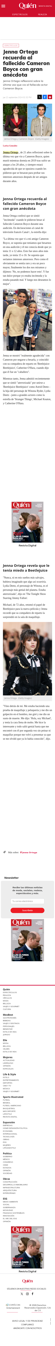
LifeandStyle (9, 1148)
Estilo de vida (10, 1052)
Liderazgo (8, 1063)
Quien (22, 1294)
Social (6, 1204)
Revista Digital (45, 6)
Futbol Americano (12, 1105)
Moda (6, 1001)
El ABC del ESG (10, 1218)
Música (6, 1088)
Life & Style (9, 1074)
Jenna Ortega (10, 152)
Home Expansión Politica (15, 1128)
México (6, 1159)
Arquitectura (10, 1190)
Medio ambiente (10, 1202)
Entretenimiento (11, 1080)
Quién (6, 989)
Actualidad (9, 1060)
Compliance (27, 1324)
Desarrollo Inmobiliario (15, 1185)
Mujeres (7, 1057)
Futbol (6, 1100)
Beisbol (6, 1103)
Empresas (7, 1125)
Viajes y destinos (11, 1023)
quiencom (29, 1293)
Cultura (7, 1009)
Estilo (6, 1077)
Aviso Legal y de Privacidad (27, 1321)
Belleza (7, 1003)
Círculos (7, 998)
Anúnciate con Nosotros (27, 1328)
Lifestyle (7, 1114)
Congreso (8, 1162)
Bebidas (7, 1020)
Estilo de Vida (10, 1032)
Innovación (8, 1216)
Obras (6, 1139)
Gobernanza (9, 1207)
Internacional (10, 1134)
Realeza (42, 14)
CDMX (5, 1165)
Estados (7, 1168)
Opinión (7, 1066)
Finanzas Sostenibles (13, 1213)
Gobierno (7, 1156)
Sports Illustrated (13, 1097)
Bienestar (7, 1029)
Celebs (6, 1049)
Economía (8, 1131)
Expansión (9, 1122)
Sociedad (7, 1173)
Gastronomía (9, 1018)
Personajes (8, 1026)
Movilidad (8, 1210)
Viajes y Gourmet (11, 1006)
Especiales (8, 1069)
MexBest (8, 1014)
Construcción (10, 1182)
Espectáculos (20, 14)
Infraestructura (11, 1187)
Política (7, 1153)
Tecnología (9, 1137)
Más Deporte (9, 1111)
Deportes (7, 1083)
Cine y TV (7, 1086)
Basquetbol (9, 1108)
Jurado (6, 1034)
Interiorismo (9, 1193)
